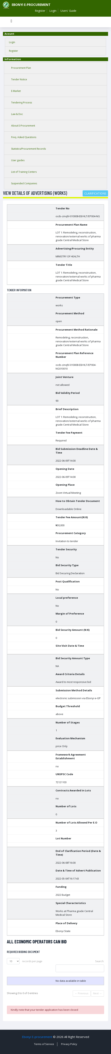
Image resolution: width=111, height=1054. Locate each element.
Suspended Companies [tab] (24, 183)
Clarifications (95, 193)
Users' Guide (68, 11)
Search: (80, 965)
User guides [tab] (17, 160)
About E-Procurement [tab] (23, 125)
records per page (24, 961)
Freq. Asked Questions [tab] (23, 137)
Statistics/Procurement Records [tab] (28, 148)
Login (52, 11)
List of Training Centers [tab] (24, 172)
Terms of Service (44, 1044)
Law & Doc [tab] (17, 114)
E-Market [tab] (16, 91)
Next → (97, 993)
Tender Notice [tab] (19, 79)
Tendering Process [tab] (21, 102)
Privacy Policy (69, 1044)
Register (40, 11)
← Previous (81, 993)
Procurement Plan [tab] (21, 68)
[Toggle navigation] (11, 22)
